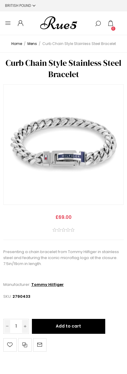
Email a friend (40, 345)
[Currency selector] (20, 5)
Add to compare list (25, 345)
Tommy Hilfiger (47, 284)
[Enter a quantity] (16, 326)
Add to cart (68, 326)
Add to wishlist (10, 345)
